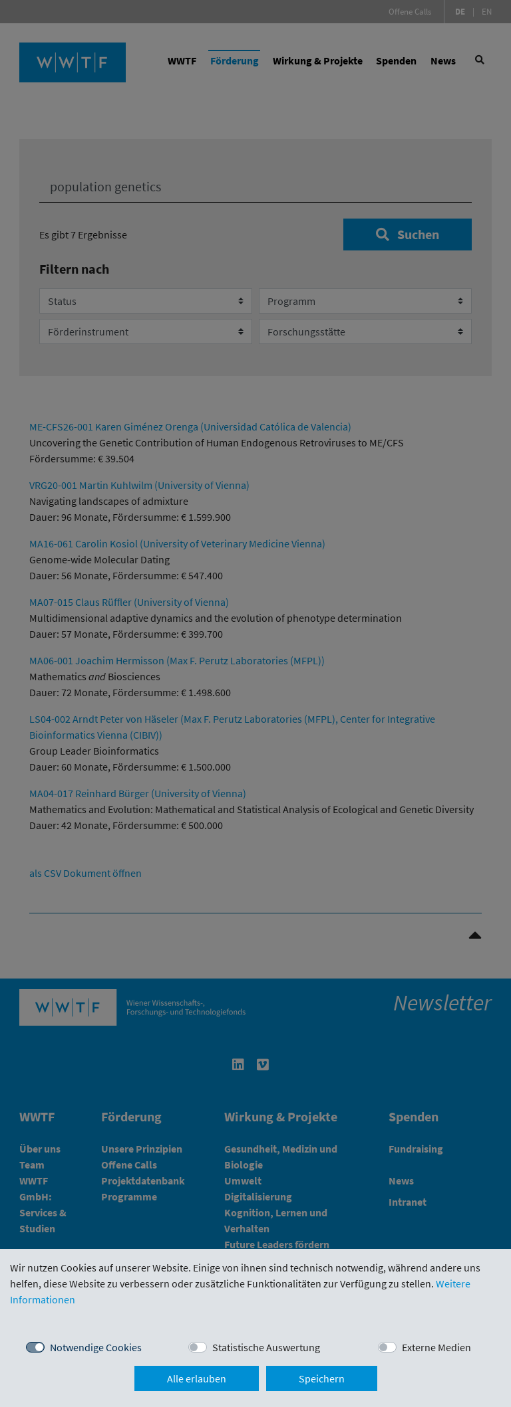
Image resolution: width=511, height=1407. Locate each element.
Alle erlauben (196, 1378)
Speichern (322, 1378)
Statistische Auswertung (266, 1347)
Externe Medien (436, 1347)
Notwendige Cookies (96, 1347)
